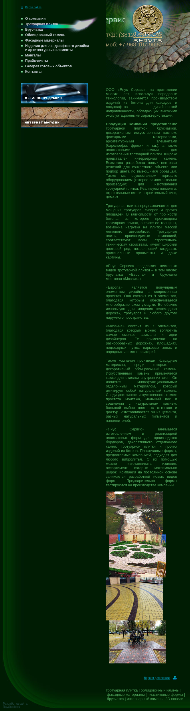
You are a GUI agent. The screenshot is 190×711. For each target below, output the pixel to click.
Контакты (33, 72)
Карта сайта (31, 7)
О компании (35, 19)
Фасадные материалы (44, 40)
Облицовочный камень (45, 35)
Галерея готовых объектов (48, 66)
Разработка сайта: (15, 703)
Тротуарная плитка (41, 24)
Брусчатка (34, 30)
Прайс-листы (36, 61)
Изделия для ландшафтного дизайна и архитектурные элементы (57, 48)
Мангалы (33, 55)
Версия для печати (160, 677)
